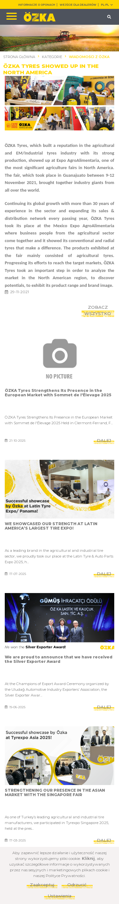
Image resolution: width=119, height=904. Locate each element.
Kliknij (88, 858)
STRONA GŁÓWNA (19, 57)
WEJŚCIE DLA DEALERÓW (78, 4)
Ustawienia (59, 895)
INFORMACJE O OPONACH (36, 4)
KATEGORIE (52, 57)
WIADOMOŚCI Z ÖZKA (89, 57)
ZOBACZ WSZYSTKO (97, 310)
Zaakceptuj (42, 884)
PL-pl (107, 4)
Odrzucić (77, 884)
